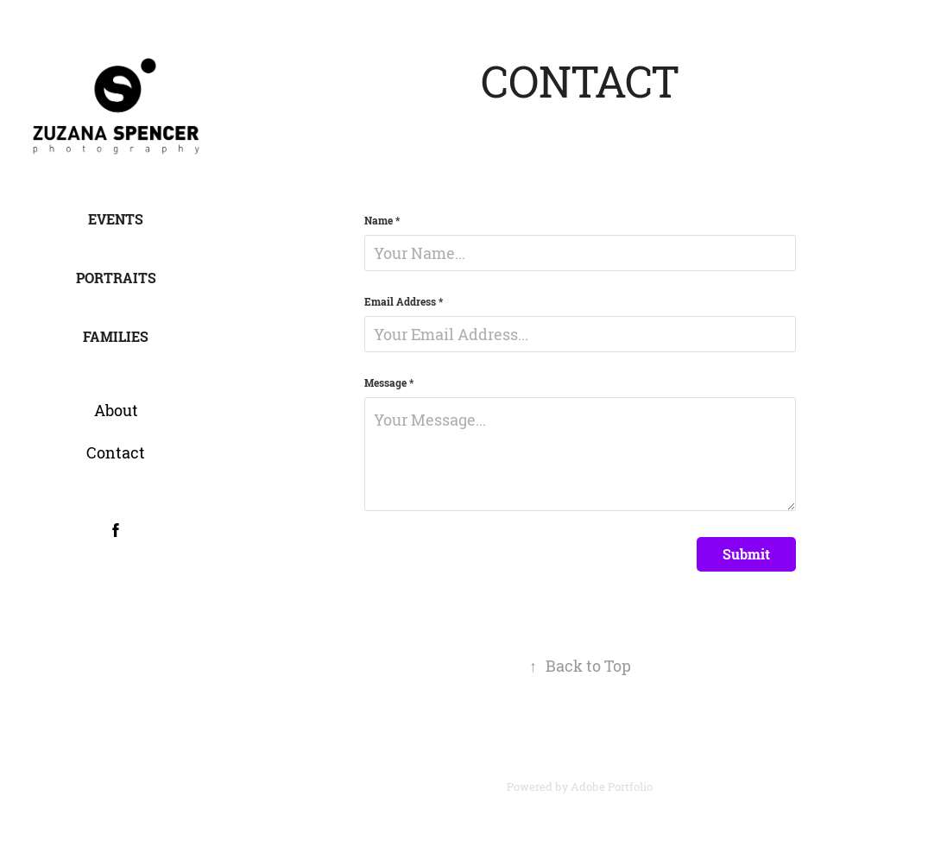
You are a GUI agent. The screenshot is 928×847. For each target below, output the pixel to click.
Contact (115, 452)
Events (115, 219)
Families (115, 336)
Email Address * (403, 302)
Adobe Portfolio (612, 786)
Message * (388, 383)
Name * (382, 221)
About (116, 410)
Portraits (116, 278)
